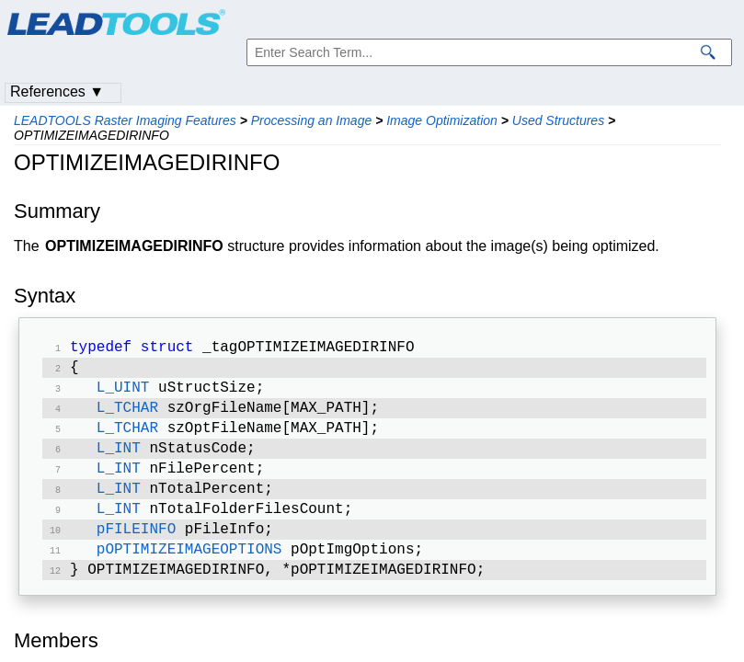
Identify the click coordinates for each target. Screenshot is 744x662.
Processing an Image (311, 120)
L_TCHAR (127, 415)
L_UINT (123, 393)
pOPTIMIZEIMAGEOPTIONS (189, 570)
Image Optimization (442, 120)
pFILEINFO (136, 548)
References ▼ (57, 91)
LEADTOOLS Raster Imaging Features (125, 120)
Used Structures (558, 120)
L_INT (119, 460)
